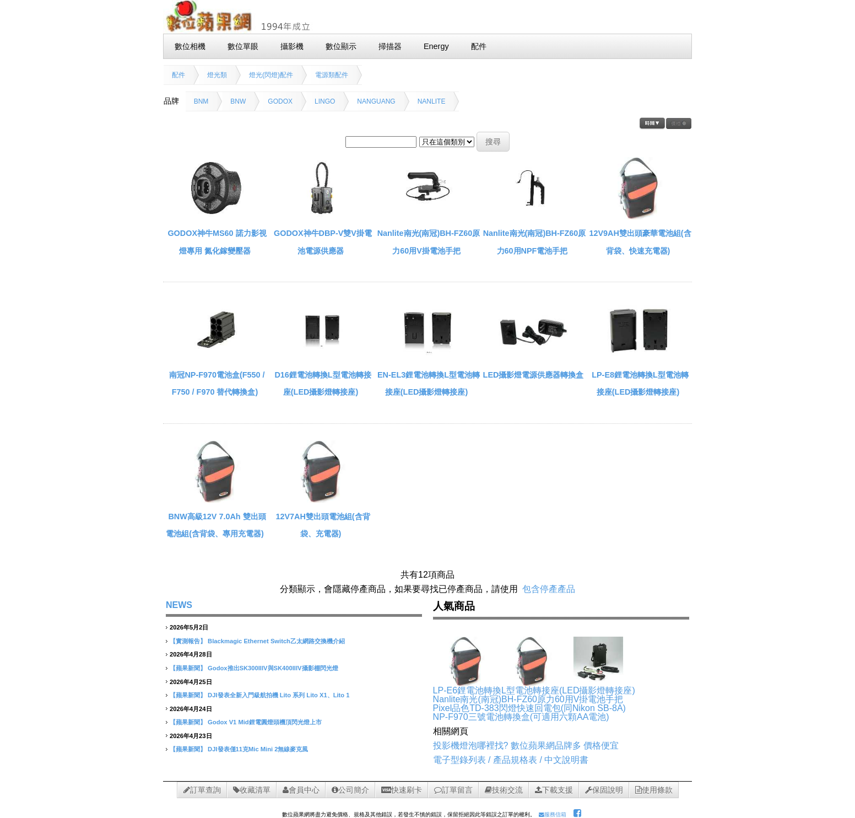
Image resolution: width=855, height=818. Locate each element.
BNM (201, 101)
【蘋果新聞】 (188, 668)
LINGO (325, 101)
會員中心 (301, 789)
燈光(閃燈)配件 (271, 75)
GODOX (280, 101)
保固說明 (604, 789)
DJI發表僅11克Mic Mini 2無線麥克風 (258, 749)
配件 (178, 75)
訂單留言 (453, 789)
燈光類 (217, 75)
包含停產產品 (548, 589)
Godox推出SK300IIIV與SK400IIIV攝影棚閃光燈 (273, 668)
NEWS (179, 605)
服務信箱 (552, 814)
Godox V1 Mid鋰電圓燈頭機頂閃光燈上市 (265, 722)
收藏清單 (251, 789)
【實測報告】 (188, 641)
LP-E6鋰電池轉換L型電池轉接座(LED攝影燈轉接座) (534, 690)
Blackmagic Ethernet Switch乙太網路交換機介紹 (276, 641)
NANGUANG (376, 101)
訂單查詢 (202, 789)
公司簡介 (350, 789)
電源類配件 (331, 75)
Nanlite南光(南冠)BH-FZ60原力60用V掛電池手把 (528, 699)
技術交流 (504, 789)
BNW (238, 101)
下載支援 (554, 789)
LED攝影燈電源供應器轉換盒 (533, 374)
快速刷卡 (401, 789)
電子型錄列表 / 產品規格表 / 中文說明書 (511, 760)
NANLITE (432, 101)
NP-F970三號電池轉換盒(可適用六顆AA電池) (521, 717)
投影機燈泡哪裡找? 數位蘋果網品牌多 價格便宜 (526, 745)
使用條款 (654, 789)
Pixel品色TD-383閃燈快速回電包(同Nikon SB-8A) (529, 708)
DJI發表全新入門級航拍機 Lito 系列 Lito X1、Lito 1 (278, 695)
